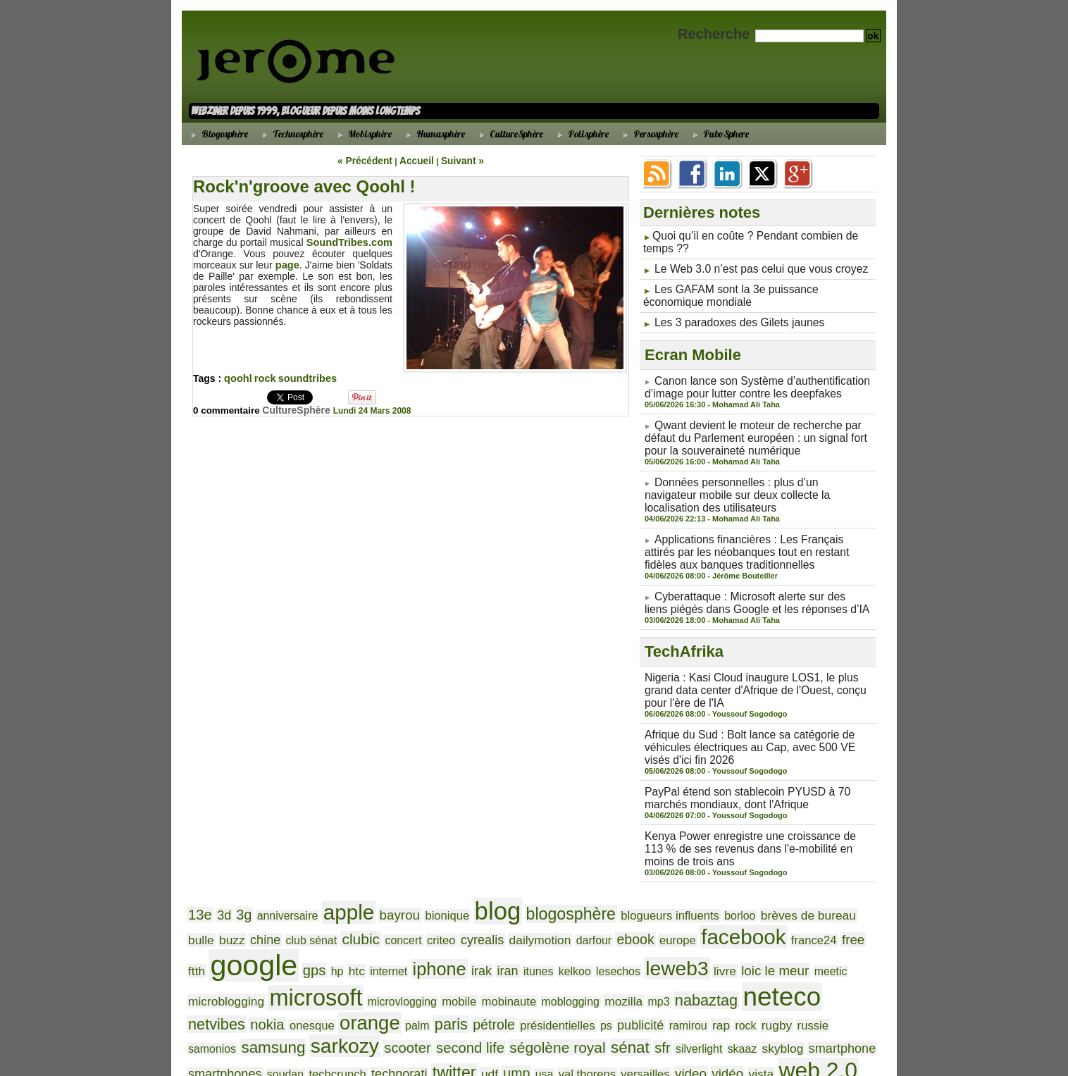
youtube (460, 1008)
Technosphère (290, 134)
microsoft (728, 920)
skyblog (237, 987)
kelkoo (370, 923)
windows (376, 1008)
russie (362, 970)
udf (590, 987)
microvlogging (804, 923)
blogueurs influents (615, 871)
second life (630, 970)
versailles (728, 987)
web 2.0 (222, 1005)
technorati (510, 987)
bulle (794, 871)
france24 (655, 899)
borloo (676, 871)
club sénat (210, 899)
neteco (453, 945)
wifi (311, 1006)
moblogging (266, 949)
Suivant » (457, 161)
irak (286, 923)
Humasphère (433, 134)
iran (310, 923)
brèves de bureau (736, 871)
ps (862, 949)
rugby (329, 970)
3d (220, 871)
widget (278, 1008)
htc (855, 899)
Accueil (416, 161)
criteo (326, 899)
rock (263, 377)
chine (852, 871)
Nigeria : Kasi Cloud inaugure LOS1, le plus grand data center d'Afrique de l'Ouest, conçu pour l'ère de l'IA (754, 662)
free (690, 898)
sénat (771, 969)
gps (817, 898)
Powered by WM (534, 1048)
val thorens (677, 987)
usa (639, 987)
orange (653, 946)
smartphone (289, 987)
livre (503, 923)
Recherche (716, 34)
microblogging (649, 923)
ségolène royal (706, 969)
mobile (855, 923)
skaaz (200, 987)
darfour (460, 899)
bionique (418, 871)
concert (292, 899)
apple (331, 868)
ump (614, 987)
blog (462, 867)
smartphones (356, 987)
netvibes (517, 948)
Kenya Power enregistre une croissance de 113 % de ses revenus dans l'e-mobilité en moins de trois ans (754, 809)
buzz (822, 871)
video (769, 986)
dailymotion (413, 899)
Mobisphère (362, 134)
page (287, 264)
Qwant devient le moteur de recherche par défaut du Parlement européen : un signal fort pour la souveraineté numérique (757, 425)
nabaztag (386, 948)
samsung (455, 969)
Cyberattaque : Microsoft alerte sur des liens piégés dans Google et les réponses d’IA (746, 578)
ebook (497, 898)
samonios (402, 970)
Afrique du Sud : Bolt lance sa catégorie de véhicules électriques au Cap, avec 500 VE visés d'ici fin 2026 (751, 714)
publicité (208, 970)
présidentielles (819, 949)
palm (695, 949)
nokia (562, 948)
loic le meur (547, 923)
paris (725, 948)
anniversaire (277, 871)
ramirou (250, 970)
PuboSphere (718, 134)
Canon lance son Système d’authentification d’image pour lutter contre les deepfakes (745, 377)
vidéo (802, 986)
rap (280, 970)
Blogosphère (217, 134)
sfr (800, 970)
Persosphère (648, 134)
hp (837, 899)
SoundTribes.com (351, 241)
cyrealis (361, 899)
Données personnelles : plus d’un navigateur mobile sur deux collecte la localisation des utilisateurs (747, 478)
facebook (594, 896)
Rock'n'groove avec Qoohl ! (304, 185)
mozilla (313, 949)
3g (238, 870)
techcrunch (455, 987)
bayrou (376, 870)
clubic (254, 898)
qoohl (237, 377)
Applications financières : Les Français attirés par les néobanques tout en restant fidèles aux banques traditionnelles (758, 531)
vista (832, 987)
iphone (249, 922)
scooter (574, 970)
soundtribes (304, 377)
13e (198, 870)
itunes (338, 923)
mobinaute (212, 949)
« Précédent (370, 161)
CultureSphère (509, 134)
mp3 (344, 949)
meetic (596, 923)
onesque (602, 949)
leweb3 (460, 921)
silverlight (832, 970)
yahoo (419, 1007)
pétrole (763, 949)
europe (535, 899)
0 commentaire (229, 409)
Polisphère (581, 134)
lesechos (409, 923)
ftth (713, 899)
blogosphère (527, 869)
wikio (340, 1008)
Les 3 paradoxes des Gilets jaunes (730, 315)
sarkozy (519, 967)
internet (204, 923)
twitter (559, 986)
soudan (409, 987)
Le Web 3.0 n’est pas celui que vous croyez (749, 265)
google (764, 893)
